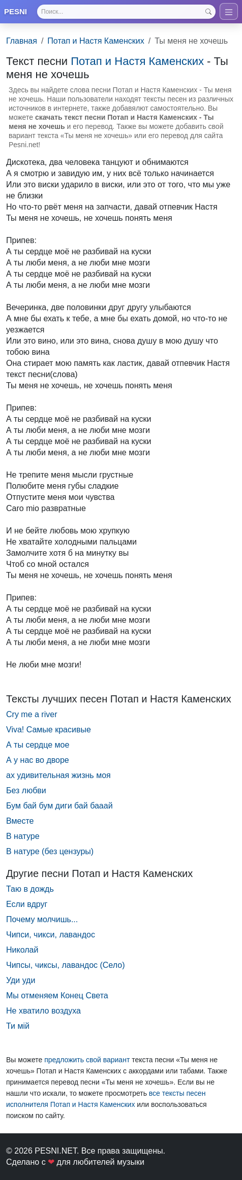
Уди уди (20, 980)
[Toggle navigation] (229, 11)
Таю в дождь (30, 889)
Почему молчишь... (42, 919)
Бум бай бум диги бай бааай (59, 805)
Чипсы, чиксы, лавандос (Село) (65, 965)
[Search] (126, 12)
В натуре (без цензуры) (50, 851)
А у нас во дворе (37, 760)
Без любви (26, 790)
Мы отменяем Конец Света (57, 995)
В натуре (23, 836)
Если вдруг (26, 904)
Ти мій (17, 1026)
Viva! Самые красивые (48, 729)
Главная (21, 41)
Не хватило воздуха (43, 1010)
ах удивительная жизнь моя (58, 775)
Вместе (20, 821)
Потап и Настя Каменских (95, 41)
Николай (22, 950)
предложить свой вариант (87, 1060)
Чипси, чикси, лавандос (50, 934)
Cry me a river (31, 714)
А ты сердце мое (37, 744)
